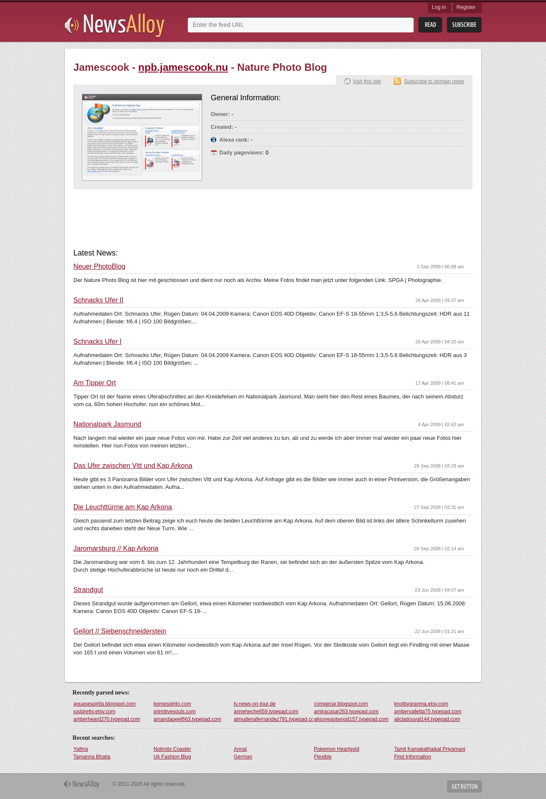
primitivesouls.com (175, 712)
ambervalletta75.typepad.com (427, 712)
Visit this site (367, 81)
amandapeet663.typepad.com (187, 719)
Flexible (322, 757)
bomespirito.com (172, 704)
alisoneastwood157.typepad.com (351, 719)
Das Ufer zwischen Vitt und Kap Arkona (132, 465)
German (243, 757)
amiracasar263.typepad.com (346, 712)
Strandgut (88, 590)
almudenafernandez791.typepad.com (273, 719)
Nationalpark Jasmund (107, 424)
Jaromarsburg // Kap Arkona (115, 548)
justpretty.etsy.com (94, 712)
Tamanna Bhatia (91, 757)
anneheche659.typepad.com (266, 712)
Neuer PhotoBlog (99, 266)
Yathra (80, 749)
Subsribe (464, 25)
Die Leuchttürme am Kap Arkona (122, 507)
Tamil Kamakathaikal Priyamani (429, 749)
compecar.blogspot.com (341, 704)
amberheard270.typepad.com (106, 719)
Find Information (412, 757)
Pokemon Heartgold (336, 749)
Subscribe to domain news (434, 81)
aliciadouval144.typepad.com (427, 719)
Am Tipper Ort (94, 383)
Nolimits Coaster (172, 749)
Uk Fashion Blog (172, 757)
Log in (439, 7)
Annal (240, 749)
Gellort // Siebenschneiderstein (119, 631)
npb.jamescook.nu (183, 67)
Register (466, 7)
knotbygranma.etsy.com (421, 704)
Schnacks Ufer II (98, 300)
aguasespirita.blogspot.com (104, 704)
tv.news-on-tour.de (255, 704)
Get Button (464, 786)
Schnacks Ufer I (97, 341)
